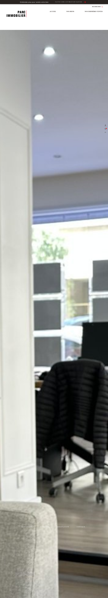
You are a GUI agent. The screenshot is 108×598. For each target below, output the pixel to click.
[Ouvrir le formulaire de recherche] (98, 7)
